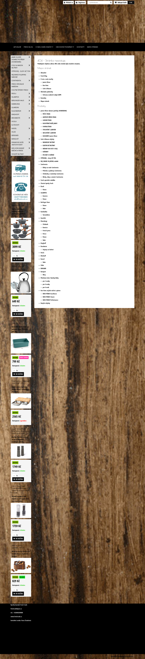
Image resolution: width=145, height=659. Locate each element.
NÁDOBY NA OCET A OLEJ (50, 149)
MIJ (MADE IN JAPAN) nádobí (49, 161)
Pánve (44, 190)
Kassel (43, 259)
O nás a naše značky (44, 47)
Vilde (42, 265)
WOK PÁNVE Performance (50, 300)
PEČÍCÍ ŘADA (46, 114)
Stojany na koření (48, 249)
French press (46, 230)
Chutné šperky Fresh (47, 183)
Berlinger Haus (45, 202)
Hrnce (44, 234)
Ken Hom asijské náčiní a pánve (50, 290)
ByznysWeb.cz (129, 656)
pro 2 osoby (46, 281)
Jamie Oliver (46, 82)
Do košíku (18, 259)
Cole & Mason (47, 88)
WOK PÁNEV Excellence (50, 294)
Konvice (45, 196)
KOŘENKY (45, 152)
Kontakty (80, 47)
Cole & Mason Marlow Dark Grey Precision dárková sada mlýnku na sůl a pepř (20, 431)
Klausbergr (44, 221)
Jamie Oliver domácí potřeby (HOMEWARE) (54, 111)
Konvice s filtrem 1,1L (18, 266)
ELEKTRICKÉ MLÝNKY (49, 145)
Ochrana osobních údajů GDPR (52, 95)
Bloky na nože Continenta (50, 167)
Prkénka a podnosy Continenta (52, 171)
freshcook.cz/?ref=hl (21, 159)
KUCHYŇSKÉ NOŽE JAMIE (50, 123)
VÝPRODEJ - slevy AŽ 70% (48, 158)
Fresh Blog (28, 47)
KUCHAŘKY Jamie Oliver (50, 136)
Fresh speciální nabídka (48, 180)
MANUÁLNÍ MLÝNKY (49, 142)
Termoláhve (46, 215)
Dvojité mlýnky (45, 303)
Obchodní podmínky (65, 47)
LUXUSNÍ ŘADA (47, 120)
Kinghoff (43, 243)
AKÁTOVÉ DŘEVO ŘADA (49, 117)
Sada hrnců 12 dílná (18, 205)
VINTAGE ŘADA (47, 126)
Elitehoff (43, 256)
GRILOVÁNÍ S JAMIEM (49, 133)
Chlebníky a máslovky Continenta (53, 174)
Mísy (44, 275)
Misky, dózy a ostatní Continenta (53, 177)
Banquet (43, 272)
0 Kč (131, 2)
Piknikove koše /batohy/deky (50, 278)
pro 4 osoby (46, 284)
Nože (44, 208)
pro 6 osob (46, 287)
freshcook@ (14, 609)
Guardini (43, 218)
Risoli (42, 186)
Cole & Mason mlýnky (47, 139)
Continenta (44, 164)
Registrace (80, 2)
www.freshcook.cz (16, 616)
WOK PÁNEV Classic (49, 297)
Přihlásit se (68, 2)
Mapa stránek (92, 47)
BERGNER (43, 268)
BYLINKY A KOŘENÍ (48, 155)
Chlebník (45, 224)
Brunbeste (44, 246)
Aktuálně (17, 47)
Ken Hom (45, 85)
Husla (42, 253)
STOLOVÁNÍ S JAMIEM (49, 130)
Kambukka (44, 212)
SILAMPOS (44, 193)
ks (15, 256)
